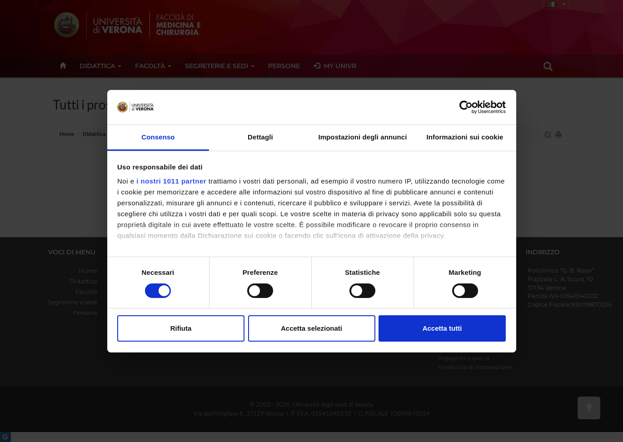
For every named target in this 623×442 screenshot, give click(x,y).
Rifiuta (181, 328)
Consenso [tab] (157, 137)
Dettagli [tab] (260, 137)
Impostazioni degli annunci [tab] (362, 137)
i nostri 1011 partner (171, 181)
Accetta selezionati (311, 328)
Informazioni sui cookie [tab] (465, 137)
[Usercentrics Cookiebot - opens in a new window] (466, 107)
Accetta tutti (442, 328)
